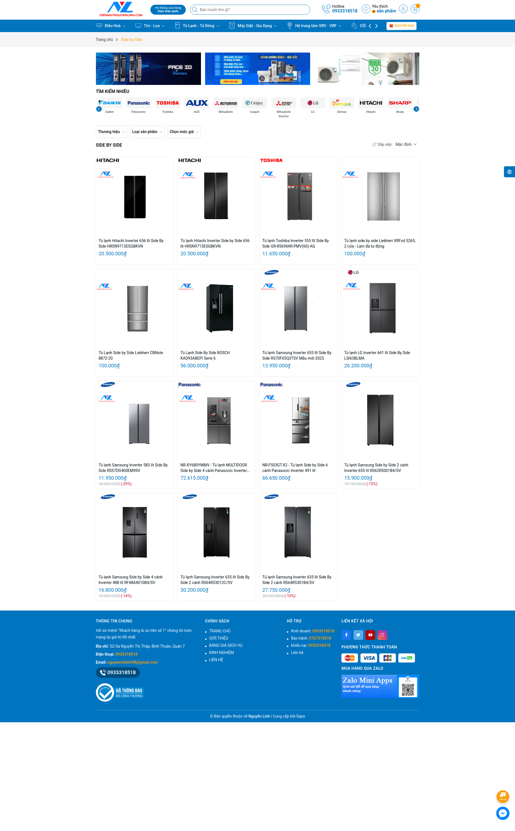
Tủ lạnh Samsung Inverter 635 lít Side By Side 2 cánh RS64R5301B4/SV (296, 580)
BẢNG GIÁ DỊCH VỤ (225, 645)
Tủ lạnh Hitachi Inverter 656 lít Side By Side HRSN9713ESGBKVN (131, 243)
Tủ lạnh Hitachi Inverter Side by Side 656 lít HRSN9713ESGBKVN (215, 243)
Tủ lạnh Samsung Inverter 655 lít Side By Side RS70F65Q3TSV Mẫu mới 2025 (296, 355)
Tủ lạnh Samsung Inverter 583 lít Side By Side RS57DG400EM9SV (133, 468)
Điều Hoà (111, 25)
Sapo (300, 716)
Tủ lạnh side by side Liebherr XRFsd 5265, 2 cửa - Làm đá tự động (379, 243)
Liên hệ (297, 652)
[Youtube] (370, 635)
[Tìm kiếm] (195, 10)
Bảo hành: (311, 638)
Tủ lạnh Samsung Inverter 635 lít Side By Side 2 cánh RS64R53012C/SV (215, 580)
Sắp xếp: (382, 144)
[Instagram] (382, 635)
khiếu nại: (310, 645)
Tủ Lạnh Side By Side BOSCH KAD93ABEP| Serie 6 (205, 355)
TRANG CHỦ (220, 631)
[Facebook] (346, 635)
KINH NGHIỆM (221, 652)
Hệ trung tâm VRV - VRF (314, 25)
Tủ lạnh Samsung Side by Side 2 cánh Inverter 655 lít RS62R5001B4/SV (376, 468)
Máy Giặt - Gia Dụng (253, 25)
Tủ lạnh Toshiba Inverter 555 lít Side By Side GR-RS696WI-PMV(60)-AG (295, 243)
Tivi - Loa (150, 25)
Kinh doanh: (312, 631)
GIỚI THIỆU (218, 638)
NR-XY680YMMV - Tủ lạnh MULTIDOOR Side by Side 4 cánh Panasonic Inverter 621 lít (214, 468)
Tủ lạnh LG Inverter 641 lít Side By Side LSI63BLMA (377, 355)
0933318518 (344, 11)
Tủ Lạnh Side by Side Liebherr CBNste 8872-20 (131, 355)
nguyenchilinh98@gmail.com (133, 662)
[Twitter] (358, 635)
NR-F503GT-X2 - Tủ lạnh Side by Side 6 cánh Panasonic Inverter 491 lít (295, 468)
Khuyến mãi (401, 25)
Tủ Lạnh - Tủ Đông (196, 25)
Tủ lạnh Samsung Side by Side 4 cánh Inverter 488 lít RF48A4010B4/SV (131, 580)
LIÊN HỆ (216, 660)
